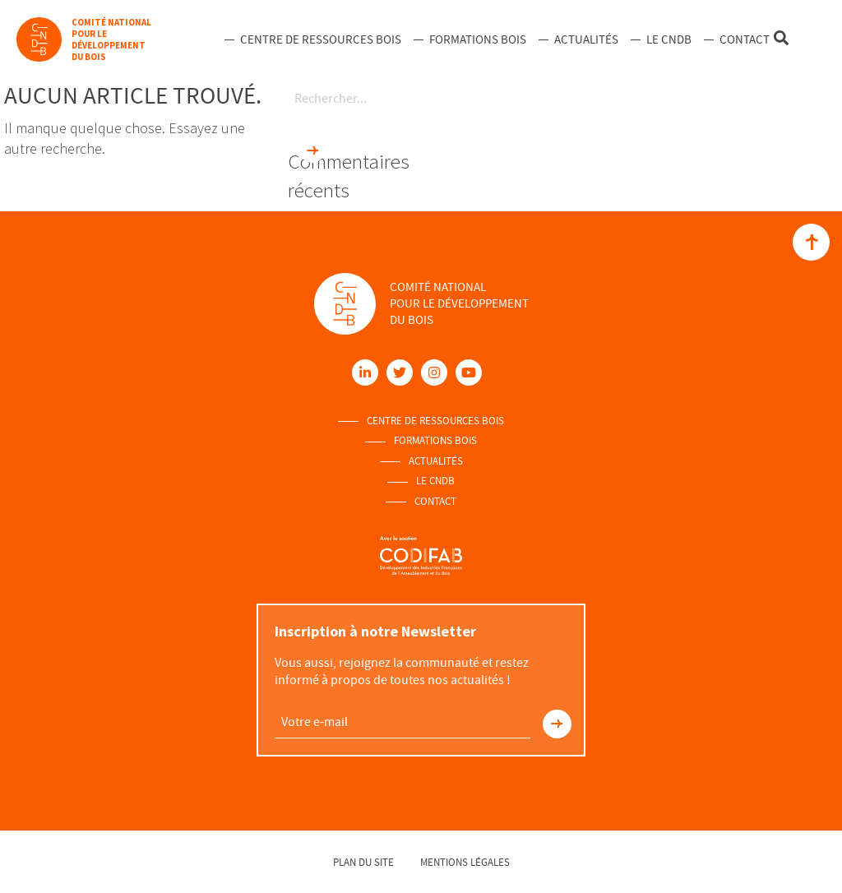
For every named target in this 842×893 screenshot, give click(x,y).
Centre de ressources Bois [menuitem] (320, 39)
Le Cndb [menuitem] (669, 39)
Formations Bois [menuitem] (477, 39)
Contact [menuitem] (744, 39)
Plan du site (363, 862)
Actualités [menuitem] (586, 39)
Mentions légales (465, 862)
